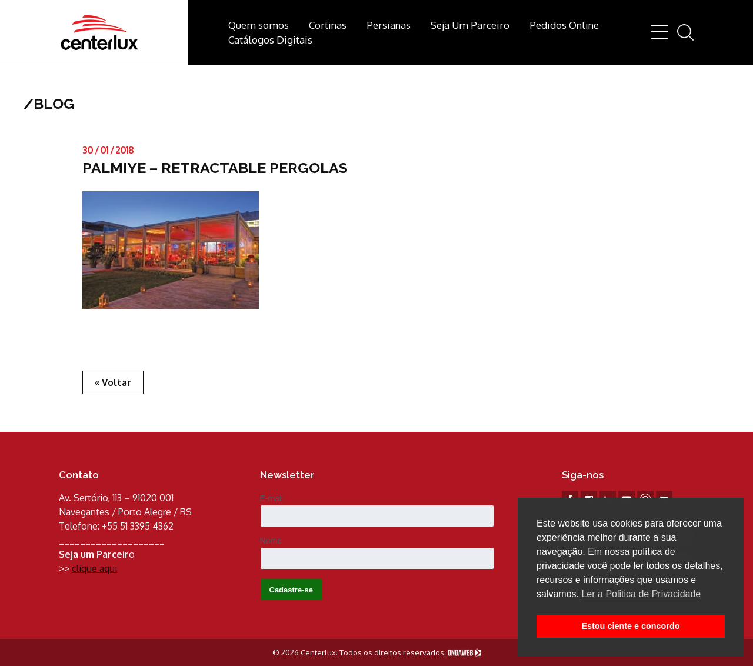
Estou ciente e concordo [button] (630, 626)
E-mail (272, 498)
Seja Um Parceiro (470, 25)
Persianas (388, 25)
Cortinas (327, 25)
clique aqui (94, 568)
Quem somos (258, 25)
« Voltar (113, 382)
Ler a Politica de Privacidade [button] (641, 594)
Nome (271, 540)
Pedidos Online (564, 25)
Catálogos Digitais (270, 40)
